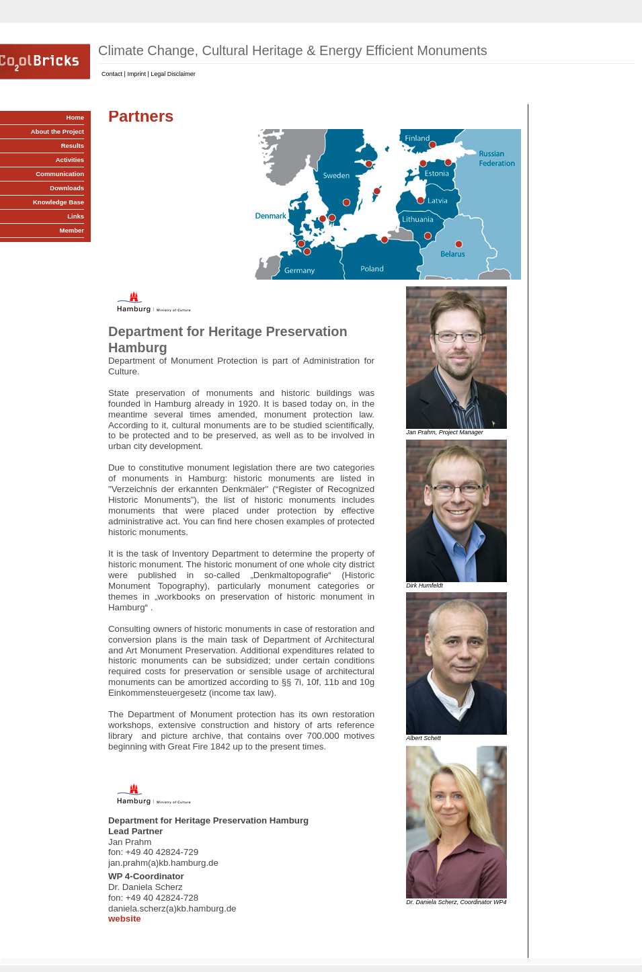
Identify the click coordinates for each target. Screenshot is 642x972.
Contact (112, 74)
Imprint (136, 74)
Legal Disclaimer (173, 74)
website (124, 919)
